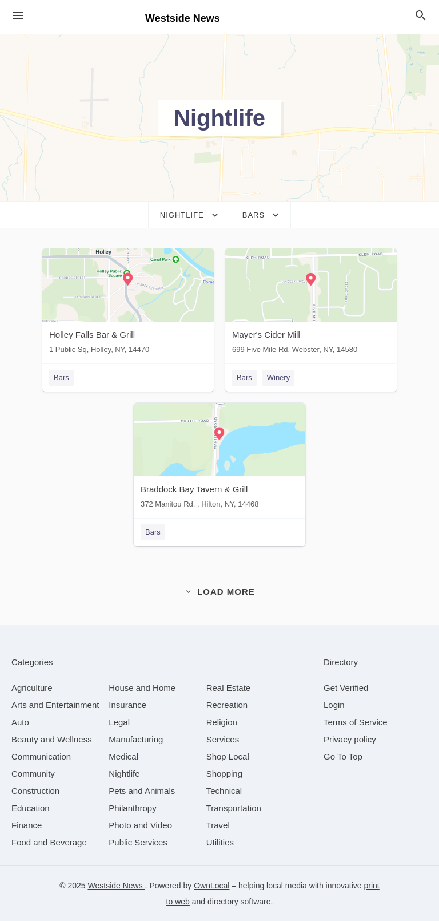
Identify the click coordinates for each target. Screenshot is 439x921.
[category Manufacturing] (136, 739)
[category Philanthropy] (132, 808)
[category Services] (223, 739)
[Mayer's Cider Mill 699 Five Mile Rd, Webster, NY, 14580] (311, 303)
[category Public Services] (138, 842)
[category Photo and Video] (140, 825)
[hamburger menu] (18, 16)
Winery (278, 377)
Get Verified (346, 688)
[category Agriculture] (32, 688)
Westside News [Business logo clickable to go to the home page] (182, 18)
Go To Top (343, 756)
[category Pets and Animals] (142, 791)
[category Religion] (221, 722)
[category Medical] (123, 756)
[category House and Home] (142, 688)
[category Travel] (218, 825)
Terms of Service (356, 722)
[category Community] (33, 773)
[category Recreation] (227, 705)
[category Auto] (20, 722)
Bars (61, 377)
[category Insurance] (127, 705)
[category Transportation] (233, 808)
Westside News (116, 885)
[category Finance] (26, 825)
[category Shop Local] (227, 756)
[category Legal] (119, 722)
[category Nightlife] (124, 773)
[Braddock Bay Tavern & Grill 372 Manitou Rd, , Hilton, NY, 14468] (219, 458)
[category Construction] (35, 791)
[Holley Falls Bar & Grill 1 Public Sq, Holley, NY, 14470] (128, 303)
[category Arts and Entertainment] (55, 705)
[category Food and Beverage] (49, 842)
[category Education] (30, 808)
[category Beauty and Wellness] (51, 739)
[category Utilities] (220, 842)
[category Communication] (41, 756)
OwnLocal (211, 885)
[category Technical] (224, 791)
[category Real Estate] (228, 688)
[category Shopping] (224, 773)
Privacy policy (350, 739)
